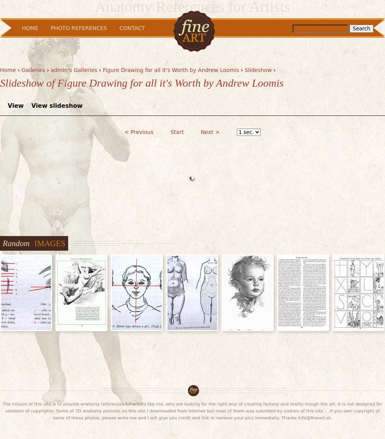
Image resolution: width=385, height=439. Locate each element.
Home (8, 70)
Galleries (33, 70)
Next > (210, 132)
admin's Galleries (74, 70)
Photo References (79, 28)
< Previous (138, 132)
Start (177, 132)
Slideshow (258, 70)
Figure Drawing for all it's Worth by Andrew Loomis (171, 70)
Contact (132, 28)
